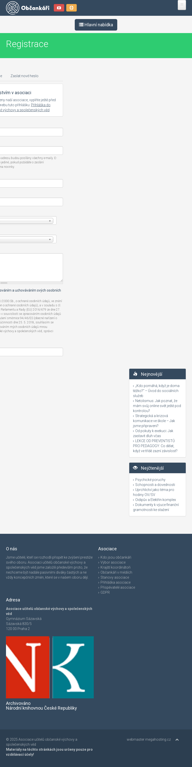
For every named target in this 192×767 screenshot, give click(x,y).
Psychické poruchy (150, 480)
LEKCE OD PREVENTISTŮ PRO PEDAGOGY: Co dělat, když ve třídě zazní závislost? (155, 446)
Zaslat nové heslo (24, 76)
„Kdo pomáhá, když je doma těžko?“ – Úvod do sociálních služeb (156, 391)
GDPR (105, 592)
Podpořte (72, 8)
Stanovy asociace (114, 577)
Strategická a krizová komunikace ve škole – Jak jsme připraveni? (154, 421)
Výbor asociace (113, 562)
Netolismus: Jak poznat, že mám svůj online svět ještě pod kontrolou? (157, 406)
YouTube (59, 8)
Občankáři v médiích (116, 572)
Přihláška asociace (115, 582)
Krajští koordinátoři (115, 567)
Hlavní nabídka (96, 24)
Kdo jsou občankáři (115, 557)
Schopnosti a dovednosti (155, 485)
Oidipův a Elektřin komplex (155, 500)
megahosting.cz (158, 739)
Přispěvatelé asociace (117, 587)
